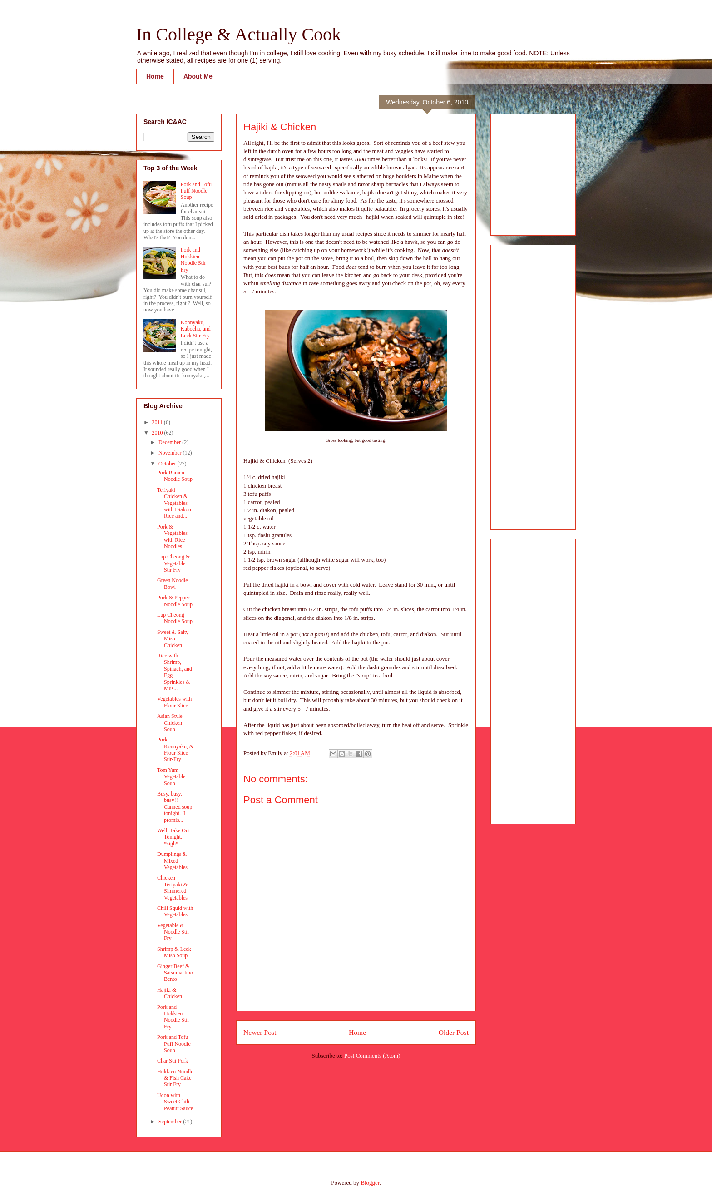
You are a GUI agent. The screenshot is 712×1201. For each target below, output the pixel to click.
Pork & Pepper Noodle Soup (175, 600)
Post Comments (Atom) (372, 1055)
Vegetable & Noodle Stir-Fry (174, 932)
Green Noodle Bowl (172, 583)
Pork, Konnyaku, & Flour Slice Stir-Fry (175, 749)
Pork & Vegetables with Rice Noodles (172, 536)
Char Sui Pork (172, 1061)
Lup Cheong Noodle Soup (175, 618)
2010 (158, 433)
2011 (158, 422)
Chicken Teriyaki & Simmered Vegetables (172, 887)
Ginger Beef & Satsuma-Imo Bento (175, 973)
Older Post (454, 1032)
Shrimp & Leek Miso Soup (174, 952)
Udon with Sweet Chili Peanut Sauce (175, 1102)
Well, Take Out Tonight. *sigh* (173, 837)
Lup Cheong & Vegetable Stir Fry (173, 563)
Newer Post (259, 1032)
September (170, 1121)
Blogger (370, 1182)
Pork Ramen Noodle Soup (175, 476)
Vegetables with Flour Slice (174, 702)
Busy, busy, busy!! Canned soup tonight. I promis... (174, 807)
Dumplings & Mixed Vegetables (172, 860)
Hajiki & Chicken (169, 993)
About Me (198, 76)
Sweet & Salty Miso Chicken (172, 638)
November (170, 453)
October (168, 463)
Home (155, 76)
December (170, 442)
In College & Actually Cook (238, 34)
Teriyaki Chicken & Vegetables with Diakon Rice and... (174, 503)
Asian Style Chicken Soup (170, 722)
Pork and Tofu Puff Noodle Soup (196, 191)
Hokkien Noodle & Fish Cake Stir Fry (175, 1078)
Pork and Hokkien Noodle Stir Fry (193, 259)
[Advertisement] (525, 172)
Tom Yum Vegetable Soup (171, 776)
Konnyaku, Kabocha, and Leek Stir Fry (196, 329)
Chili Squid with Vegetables (175, 911)
